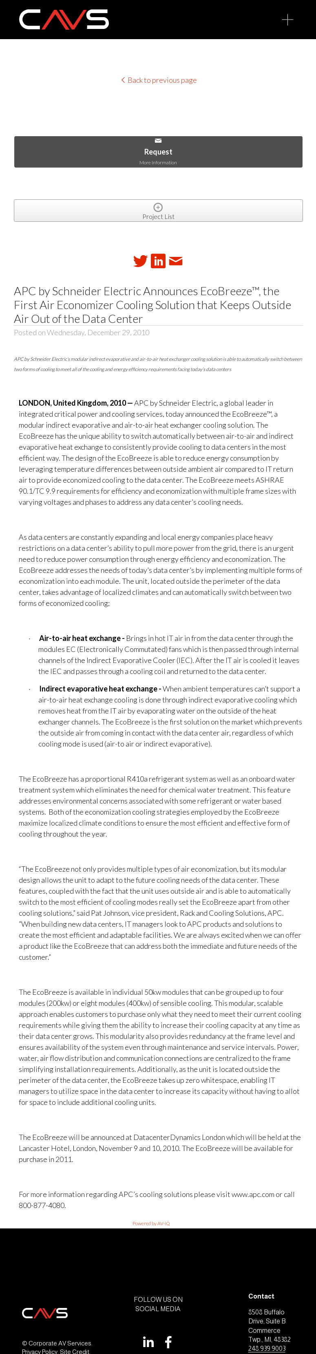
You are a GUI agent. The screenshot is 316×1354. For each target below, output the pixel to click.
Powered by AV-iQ (151, 1223)
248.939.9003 (266, 1348)
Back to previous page (158, 79)
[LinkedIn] (148, 1342)
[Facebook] (168, 1342)
